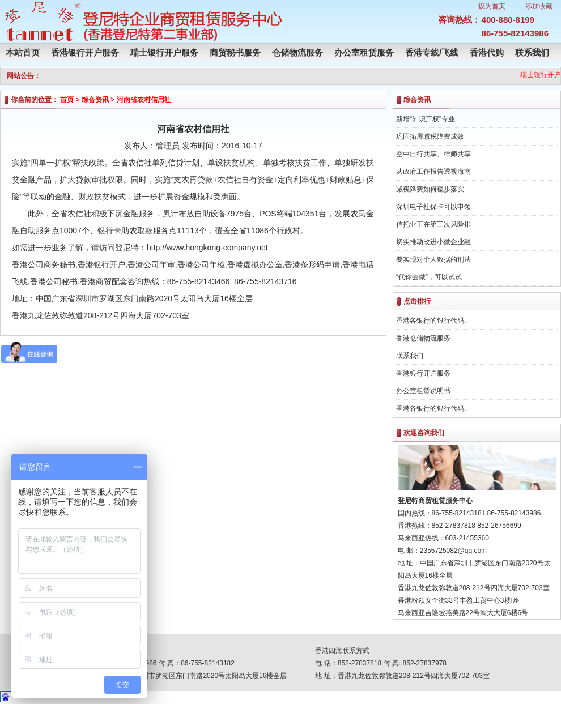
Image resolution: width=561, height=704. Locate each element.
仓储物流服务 (297, 52)
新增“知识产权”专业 (425, 119)
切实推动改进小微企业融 (433, 242)
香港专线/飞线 (431, 52)
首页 (67, 100)
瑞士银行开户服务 (164, 52)
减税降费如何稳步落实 (430, 189)
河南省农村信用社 (144, 100)
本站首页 (23, 52)
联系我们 (532, 52)
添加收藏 (538, 6)
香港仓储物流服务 (423, 338)
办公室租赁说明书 (423, 391)
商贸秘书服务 (235, 52)
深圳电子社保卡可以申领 (433, 207)
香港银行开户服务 (85, 52)
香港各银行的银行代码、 (433, 321)
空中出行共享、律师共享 (433, 154)
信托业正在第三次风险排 (433, 224)
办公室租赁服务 (364, 52)
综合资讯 (95, 100)
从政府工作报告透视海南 (433, 172)
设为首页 (491, 6)
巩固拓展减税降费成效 (430, 136)
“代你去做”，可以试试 (429, 277)
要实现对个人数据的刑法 (433, 259)
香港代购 (487, 52)
